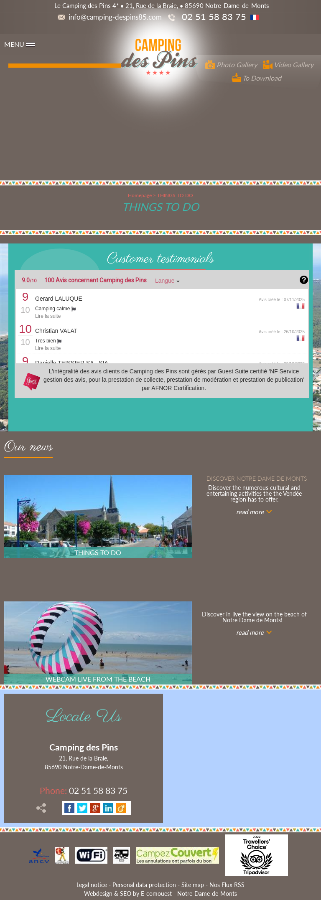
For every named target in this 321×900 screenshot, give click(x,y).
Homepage (140, 195)
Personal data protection (144, 884)
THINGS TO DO (175, 195)
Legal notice (91, 884)
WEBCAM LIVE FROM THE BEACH (98, 679)
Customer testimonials (160, 259)
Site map (192, 884)
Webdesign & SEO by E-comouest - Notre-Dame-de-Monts (160, 893)
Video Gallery (288, 64)
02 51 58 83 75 (83, 790)
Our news (28, 448)
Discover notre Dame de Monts (256, 478)
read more (250, 511)
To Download (256, 78)
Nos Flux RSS (227, 884)
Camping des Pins (83, 747)
